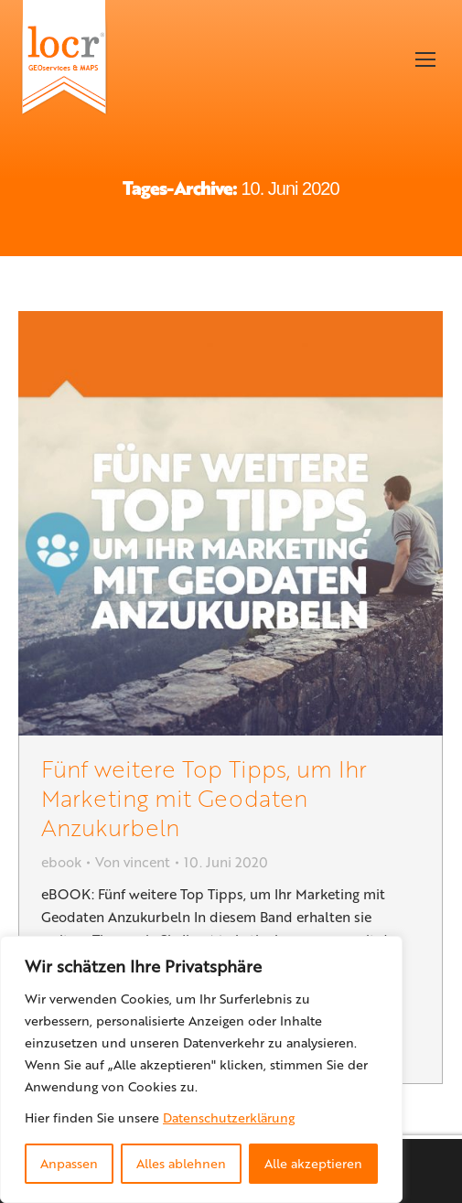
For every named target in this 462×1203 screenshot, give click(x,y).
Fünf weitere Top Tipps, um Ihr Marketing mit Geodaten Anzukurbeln (204, 797)
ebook (61, 862)
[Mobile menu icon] (425, 59)
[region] (201, 1069)
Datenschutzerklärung (229, 1117)
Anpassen (69, 1163)
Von (132, 862)
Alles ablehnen (181, 1163)
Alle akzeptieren (313, 1163)
